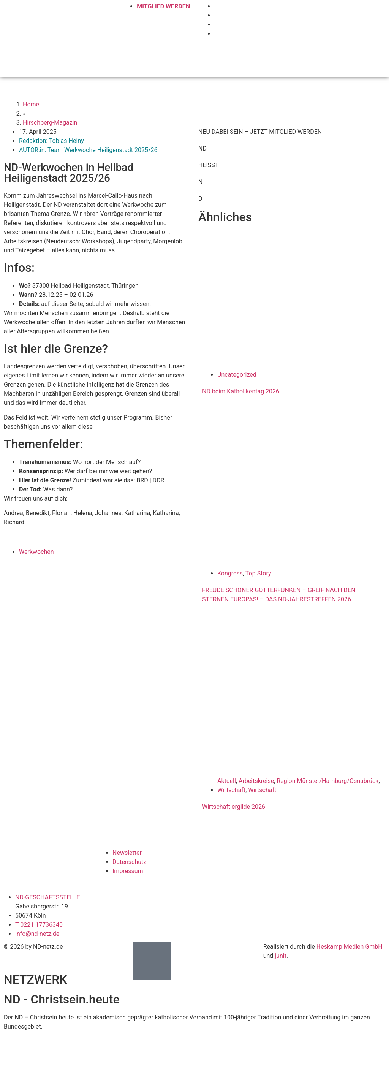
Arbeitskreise (256, 781)
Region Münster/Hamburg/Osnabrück (327, 781)
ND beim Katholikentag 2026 (240, 391)
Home (31, 104)
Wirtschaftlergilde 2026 (233, 806)
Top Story (258, 573)
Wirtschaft (231, 790)
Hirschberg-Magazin (50, 122)
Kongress (230, 573)
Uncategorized (236, 374)
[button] (379, 55)
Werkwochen (36, 551)
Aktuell (226, 781)
